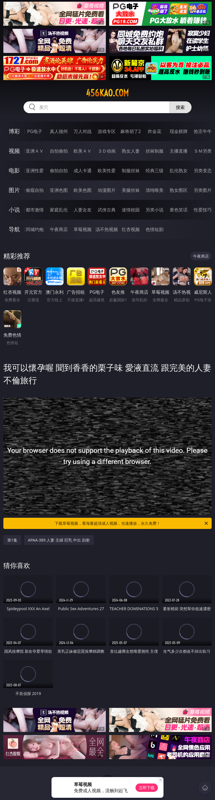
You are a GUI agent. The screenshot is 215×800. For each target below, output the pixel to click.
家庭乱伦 (59, 210)
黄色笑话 (179, 210)
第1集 (12, 540)
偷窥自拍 (35, 190)
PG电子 (34, 131)
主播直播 (179, 151)
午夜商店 (59, 229)
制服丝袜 (131, 170)
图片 (14, 190)
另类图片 (203, 190)
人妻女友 (83, 210)
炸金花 (154, 131)
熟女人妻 (131, 151)
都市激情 (35, 210)
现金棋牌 (179, 131)
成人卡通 (83, 170)
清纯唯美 (154, 190)
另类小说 (154, 210)
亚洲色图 (59, 190)
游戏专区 (107, 131)
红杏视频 (131, 229)
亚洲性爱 (35, 170)
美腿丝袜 (131, 190)
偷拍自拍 (59, 170)
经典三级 (154, 170)
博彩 (14, 131)
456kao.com (107, 93)
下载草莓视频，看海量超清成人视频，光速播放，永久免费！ (132, 523)
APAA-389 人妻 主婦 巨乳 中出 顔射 (59, 540)
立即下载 (147, 787)
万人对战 (83, 131)
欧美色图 (83, 190)
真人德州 (59, 131)
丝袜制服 (154, 151)
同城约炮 (35, 229)
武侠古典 (107, 210)
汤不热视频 (106, 229)
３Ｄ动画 (107, 151)
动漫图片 (107, 190)
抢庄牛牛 (203, 131)
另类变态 (203, 170)
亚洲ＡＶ (35, 151)
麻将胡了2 (130, 131)
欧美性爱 (107, 170)
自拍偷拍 (59, 151)
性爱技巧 (203, 210)
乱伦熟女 (179, 170)
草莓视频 (83, 229)
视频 (14, 151)
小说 (14, 209)
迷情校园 (131, 210)
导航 (14, 229)
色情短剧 (154, 229)
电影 (14, 170)
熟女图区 (179, 190)
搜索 (180, 107)
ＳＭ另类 (203, 151)
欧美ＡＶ (83, 151)
